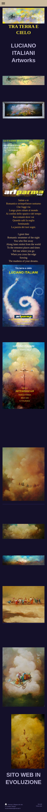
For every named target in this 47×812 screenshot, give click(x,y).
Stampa (9, 804)
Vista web (39, 806)
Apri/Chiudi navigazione (23, 3)
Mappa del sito (18, 804)
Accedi (40, 804)
